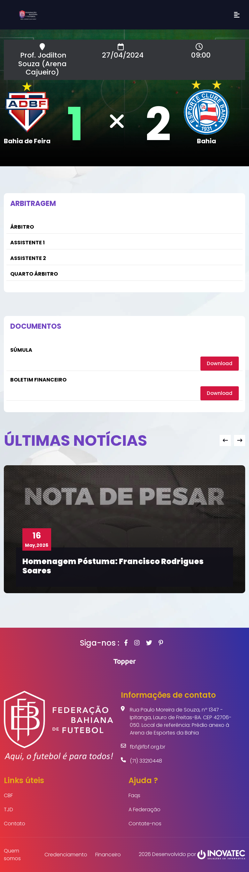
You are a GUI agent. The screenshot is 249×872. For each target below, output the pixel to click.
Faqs (134, 795)
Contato (14, 823)
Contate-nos (144, 823)
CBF (8, 795)
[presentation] (225, 440)
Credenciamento (65, 854)
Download (219, 363)
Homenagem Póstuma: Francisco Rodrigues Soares (113, 566)
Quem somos (12, 854)
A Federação (144, 809)
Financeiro (108, 854)
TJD (8, 809)
